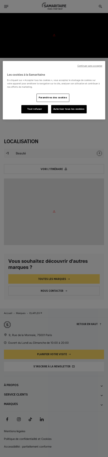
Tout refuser (34, 109)
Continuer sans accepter (89, 66)
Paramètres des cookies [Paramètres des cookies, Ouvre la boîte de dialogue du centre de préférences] (53, 97)
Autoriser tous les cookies (69, 109)
